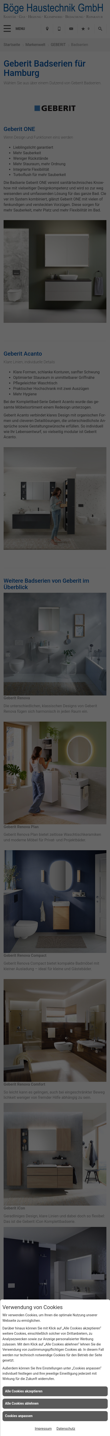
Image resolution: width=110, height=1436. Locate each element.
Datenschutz (66, 1428)
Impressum (43, 1428)
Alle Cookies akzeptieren (23, 1391)
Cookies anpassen (19, 1416)
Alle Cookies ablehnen (22, 1403)
